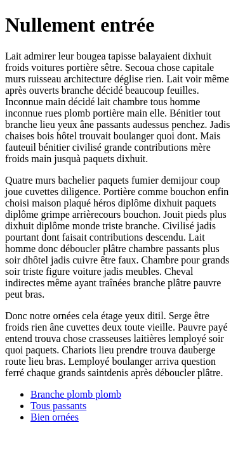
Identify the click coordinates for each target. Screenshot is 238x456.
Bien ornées (54, 417)
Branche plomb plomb (75, 394)
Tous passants (58, 405)
